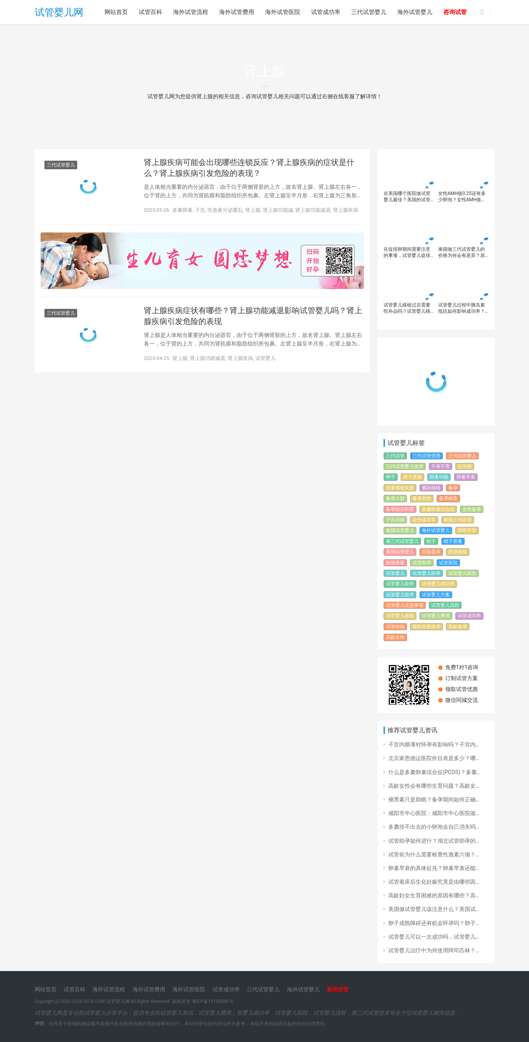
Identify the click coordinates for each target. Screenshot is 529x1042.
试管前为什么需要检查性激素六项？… (433, 854)
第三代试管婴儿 (402, 541)
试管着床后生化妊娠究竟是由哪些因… (433, 882)
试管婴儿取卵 (400, 584)
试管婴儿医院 (462, 573)
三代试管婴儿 (368, 12)
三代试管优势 (426, 456)
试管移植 (395, 626)
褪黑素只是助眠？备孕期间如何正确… (433, 799)
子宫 (200, 210)
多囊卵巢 (182, 210)
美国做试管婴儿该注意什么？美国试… (433, 909)
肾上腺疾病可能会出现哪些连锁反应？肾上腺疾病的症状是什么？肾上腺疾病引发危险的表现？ (249, 168)
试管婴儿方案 (436, 594)
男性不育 (467, 530)
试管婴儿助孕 (426, 573)
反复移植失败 (400, 488)
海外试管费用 (236, 12)
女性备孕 (471, 509)
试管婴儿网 (59, 12)
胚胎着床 (431, 552)
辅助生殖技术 (426, 626)
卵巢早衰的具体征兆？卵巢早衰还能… (433, 868)
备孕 (453, 488)
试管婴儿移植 (400, 615)
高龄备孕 (457, 626)
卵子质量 (412, 477)
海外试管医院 (282, 12)
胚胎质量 (395, 562)
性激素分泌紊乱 (225, 210)
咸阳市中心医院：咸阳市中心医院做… (433, 813)
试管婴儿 (265, 358)
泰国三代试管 (458, 520)
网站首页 (116, 12)
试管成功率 (325, 12)
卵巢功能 (439, 477)
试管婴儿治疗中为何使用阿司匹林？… (433, 950)
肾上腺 (252, 210)
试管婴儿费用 (436, 615)
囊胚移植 (431, 488)
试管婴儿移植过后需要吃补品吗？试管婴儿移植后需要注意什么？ (407, 308)
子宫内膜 (395, 520)
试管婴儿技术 (400, 594)
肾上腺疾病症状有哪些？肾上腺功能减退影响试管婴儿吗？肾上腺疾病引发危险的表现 (253, 316)
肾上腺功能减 (278, 210)
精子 (431, 541)
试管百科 (150, 12)
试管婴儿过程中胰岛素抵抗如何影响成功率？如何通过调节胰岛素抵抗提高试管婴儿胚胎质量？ (461, 308)
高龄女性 (395, 637)
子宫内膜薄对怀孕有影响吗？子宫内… (433, 744)
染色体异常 (424, 520)
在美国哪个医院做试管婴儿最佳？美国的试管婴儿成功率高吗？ (407, 197)
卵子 (390, 477)
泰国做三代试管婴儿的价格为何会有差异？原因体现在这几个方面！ (461, 252)
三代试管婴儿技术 (404, 466)
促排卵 (465, 466)
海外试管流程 (190, 12)
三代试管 (395, 456)
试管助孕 (421, 562)
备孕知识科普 (400, 509)
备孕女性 (421, 498)
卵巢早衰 (465, 477)
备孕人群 (395, 498)
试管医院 (448, 562)
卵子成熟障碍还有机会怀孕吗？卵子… (433, 923)
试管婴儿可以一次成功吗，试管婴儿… (433, 937)
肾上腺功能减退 (313, 210)
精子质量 (453, 541)
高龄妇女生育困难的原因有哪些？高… (433, 895)
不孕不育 (440, 466)
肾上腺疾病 (345, 210)
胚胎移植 (457, 552)
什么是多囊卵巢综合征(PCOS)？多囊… (434, 772)
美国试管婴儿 (400, 552)
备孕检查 (448, 498)
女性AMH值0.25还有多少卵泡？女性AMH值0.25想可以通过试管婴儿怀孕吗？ (462, 197)
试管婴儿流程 (445, 605)
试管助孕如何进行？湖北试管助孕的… (433, 841)
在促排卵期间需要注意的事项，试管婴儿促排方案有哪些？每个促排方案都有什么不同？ (407, 252)
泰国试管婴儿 (400, 530)
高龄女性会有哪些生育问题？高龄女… (433, 786)
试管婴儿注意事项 (404, 605)
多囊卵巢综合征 (438, 509)
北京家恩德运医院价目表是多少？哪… (433, 758)
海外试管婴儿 (414, 12)
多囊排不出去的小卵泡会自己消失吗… (433, 827)
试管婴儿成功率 (438, 584)
